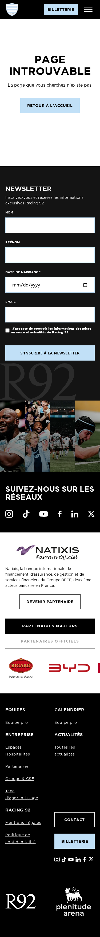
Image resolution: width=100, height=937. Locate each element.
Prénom (12, 242)
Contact (74, 819)
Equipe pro (16, 723)
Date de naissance (23, 272)
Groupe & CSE (19, 779)
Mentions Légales (23, 823)
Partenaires (17, 767)
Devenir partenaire (49, 601)
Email (10, 302)
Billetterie (74, 841)
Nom (9, 212)
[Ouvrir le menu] (88, 9)
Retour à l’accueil (50, 105)
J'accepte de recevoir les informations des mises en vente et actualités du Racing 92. (51, 330)
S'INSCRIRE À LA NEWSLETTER (49, 353)
